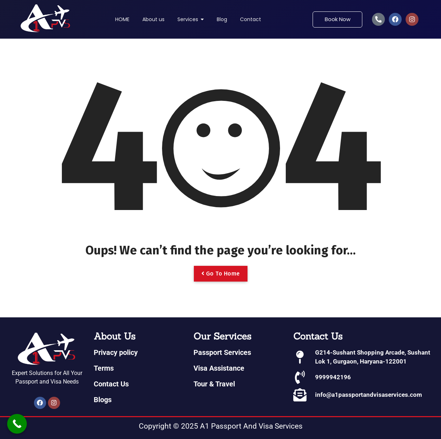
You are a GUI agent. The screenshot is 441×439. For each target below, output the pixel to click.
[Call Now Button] (17, 424)
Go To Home (220, 273)
